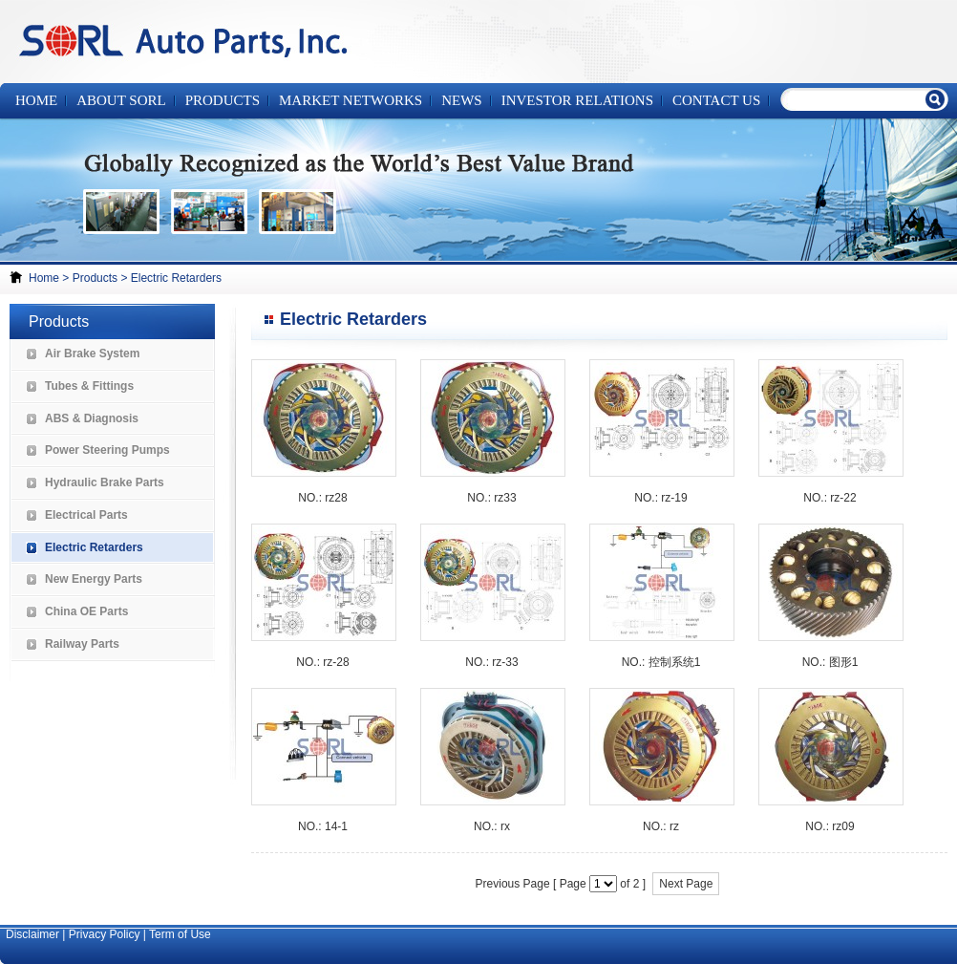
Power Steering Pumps (107, 450)
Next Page (685, 883)
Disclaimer (32, 934)
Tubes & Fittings (89, 386)
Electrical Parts (86, 515)
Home (36, 100)
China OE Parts (86, 611)
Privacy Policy (104, 934)
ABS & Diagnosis (91, 418)
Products (95, 278)
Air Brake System (92, 353)
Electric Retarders (176, 278)
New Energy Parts (93, 579)
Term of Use (180, 934)
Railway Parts (82, 644)
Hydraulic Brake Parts (104, 482)
